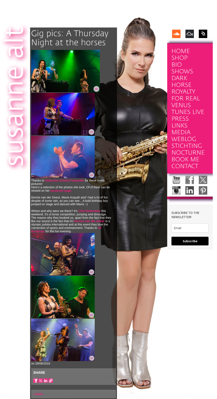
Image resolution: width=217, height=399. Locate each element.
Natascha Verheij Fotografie (64, 180)
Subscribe (190, 241)
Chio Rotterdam (89, 211)
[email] (190, 228)
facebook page (60, 190)
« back (38, 394)
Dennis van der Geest (89, 221)
